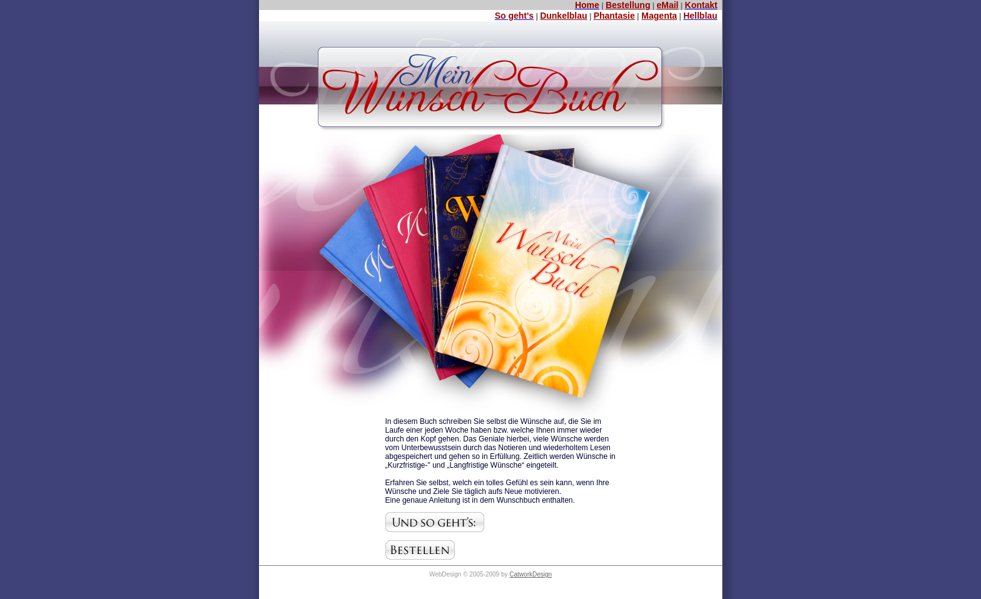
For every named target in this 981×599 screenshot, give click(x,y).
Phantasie (614, 16)
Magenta (659, 16)
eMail (667, 5)
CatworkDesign (530, 574)
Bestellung (628, 5)
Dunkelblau (563, 16)
